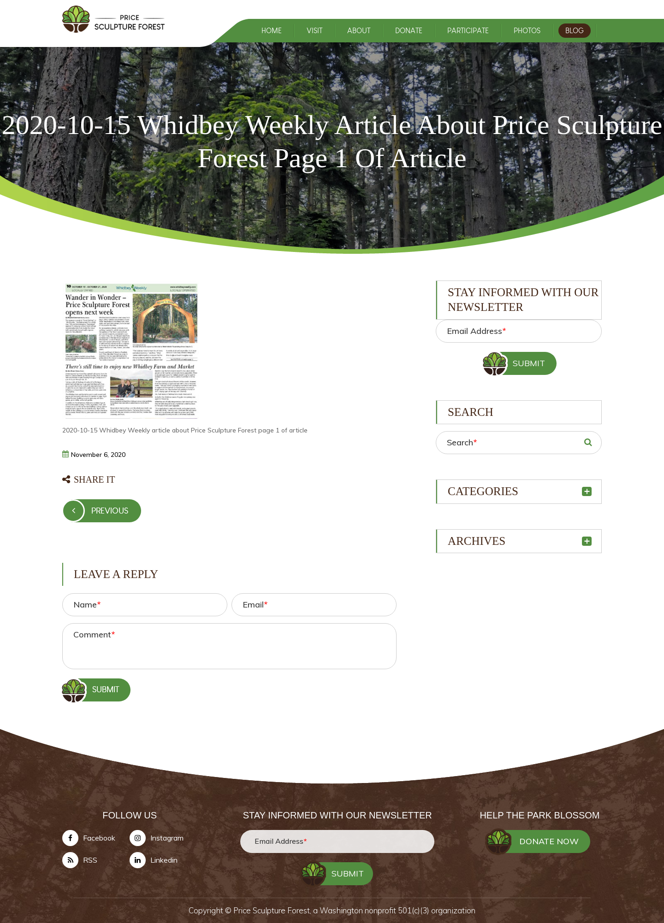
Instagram (167, 838)
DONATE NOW (549, 841)
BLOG (574, 30)
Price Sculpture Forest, (273, 911)
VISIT (314, 30)
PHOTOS (527, 30)
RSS (90, 860)
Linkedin (164, 860)
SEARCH (588, 442)
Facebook (99, 838)
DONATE (408, 30)
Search (462, 442)
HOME (271, 30)
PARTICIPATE (468, 30)
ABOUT (358, 30)
